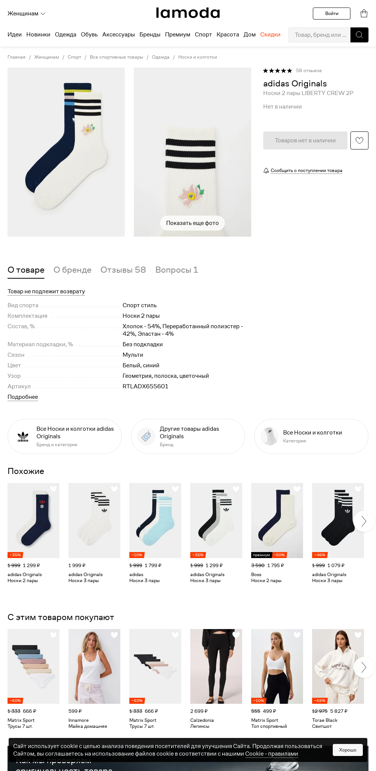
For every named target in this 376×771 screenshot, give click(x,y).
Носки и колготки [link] (197, 57)
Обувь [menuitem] (89, 34)
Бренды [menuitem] (150, 34)
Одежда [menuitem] (65, 34)
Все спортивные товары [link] (116, 57)
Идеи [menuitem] (15, 34)
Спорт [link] (74, 57)
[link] (188, 13)
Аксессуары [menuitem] (118, 34)
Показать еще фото (192, 223)
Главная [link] (17, 57)
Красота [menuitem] (228, 34)
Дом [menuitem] (250, 34)
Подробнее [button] (23, 397)
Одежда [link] (161, 57)
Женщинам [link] (46, 57)
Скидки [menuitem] (270, 34)
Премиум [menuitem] (177, 34)
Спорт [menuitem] (203, 34)
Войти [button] (331, 13)
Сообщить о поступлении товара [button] (307, 170)
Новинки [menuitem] (38, 34)
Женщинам (27, 13)
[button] (359, 34)
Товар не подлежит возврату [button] (46, 291)
